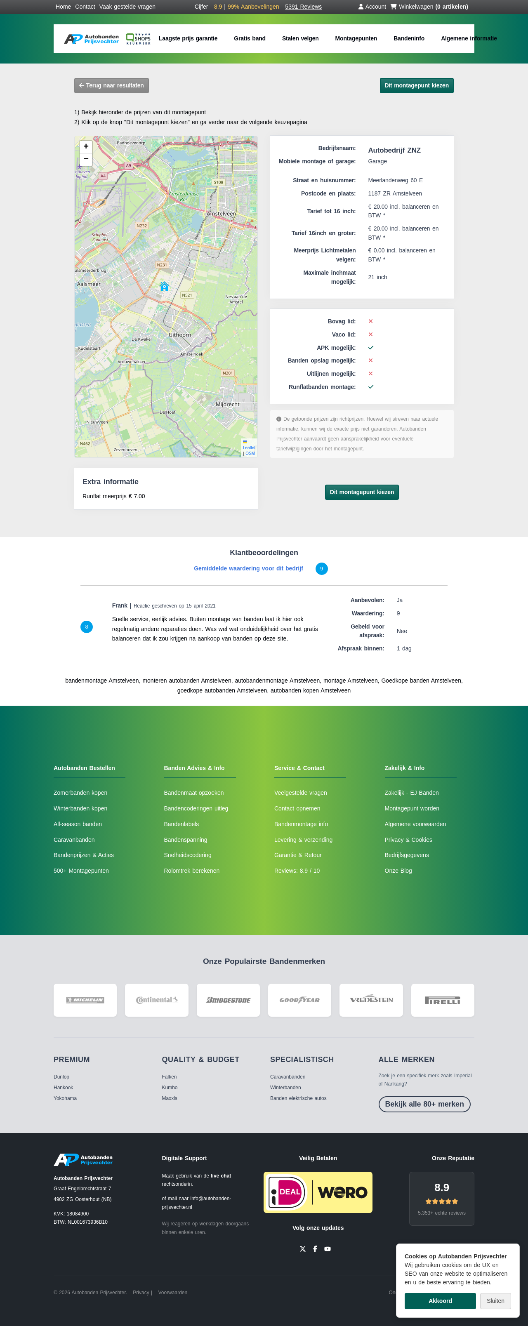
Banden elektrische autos (298, 1098)
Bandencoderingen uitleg (196, 808)
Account (372, 6)
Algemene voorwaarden (415, 824)
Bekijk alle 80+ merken (424, 1104)
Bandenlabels (181, 824)
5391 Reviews (303, 6)
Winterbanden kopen (80, 808)
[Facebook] (315, 1248)
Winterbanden (285, 1087)
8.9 (441, 1187)
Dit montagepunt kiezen (417, 85)
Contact (85, 6)
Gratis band (250, 38)
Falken (169, 1077)
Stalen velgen (300, 38)
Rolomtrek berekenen (192, 870)
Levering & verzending (303, 839)
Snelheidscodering (188, 855)
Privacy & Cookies (409, 839)
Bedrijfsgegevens (407, 855)
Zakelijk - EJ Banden (412, 792)
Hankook (63, 1087)
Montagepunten (356, 38)
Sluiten (495, 1301)
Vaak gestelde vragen (127, 6)
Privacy (141, 1292)
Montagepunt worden (412, 808)
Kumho (170, 1087)
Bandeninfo (409, 38)
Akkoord (440, 1301)
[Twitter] (302, 1248)
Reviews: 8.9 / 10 (297, 870)
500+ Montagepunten (81, 870)
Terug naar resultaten (111, 85)
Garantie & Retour (298, 855)
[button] (164, 286)
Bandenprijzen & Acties (84, 855)
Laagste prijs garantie (188, 38)
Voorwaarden (172, 1292)
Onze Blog (398, 870)
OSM (250, 453)
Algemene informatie (469, 38)
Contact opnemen (297, 808)
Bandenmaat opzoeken (194, 792)
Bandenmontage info (301, 824)
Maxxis (169, 1098)
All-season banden (78, 824)
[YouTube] (327, 1248)
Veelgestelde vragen (300, 792)
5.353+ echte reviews (442, 1213)
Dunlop (61, 1077)
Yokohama (65, 1098)
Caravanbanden (74, 839)
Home (63, 6)
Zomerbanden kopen (80, 792)
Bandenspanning (185, 839)
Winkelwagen (429, 6)
